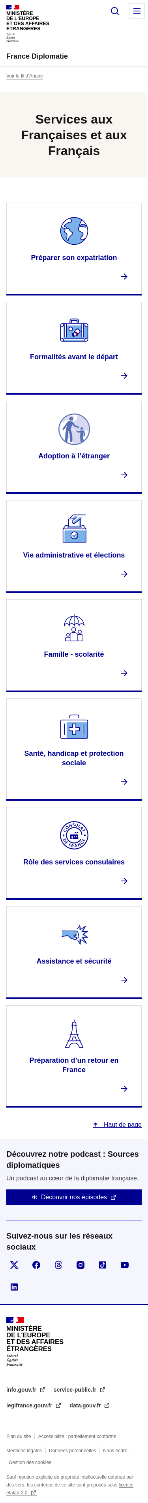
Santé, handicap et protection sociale (74, 758)
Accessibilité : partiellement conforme (77, 1436)
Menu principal (137, 11)
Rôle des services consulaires (74, 862)
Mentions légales (24, 1450)
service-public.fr (76, 1390)
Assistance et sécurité (73, 961)
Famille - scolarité (74, 654)
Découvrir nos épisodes (74, 1197)
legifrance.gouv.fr (30, 1405)
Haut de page (122, 1124)
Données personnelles (72, 1450)
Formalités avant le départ (74, 357)
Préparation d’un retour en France (73, 1065)
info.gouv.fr (22, 1390)
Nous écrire (115, 1450)
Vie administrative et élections (74, 555)
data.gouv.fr (85, 1405)
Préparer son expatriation (74, 258)
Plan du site (18, 1436)
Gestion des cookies (30, 1462)
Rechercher (115, 11)
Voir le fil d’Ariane (24, 76)
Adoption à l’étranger (74, 456)
